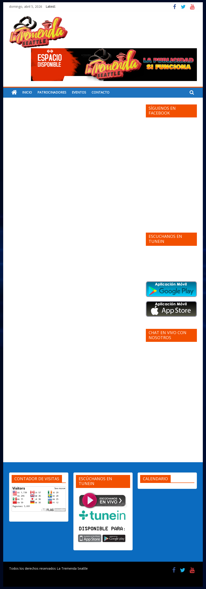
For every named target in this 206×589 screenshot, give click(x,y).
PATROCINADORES (51, 92)
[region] (114, 64)
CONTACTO (100, 92)
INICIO (27, 92)
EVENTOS (79, 92)
